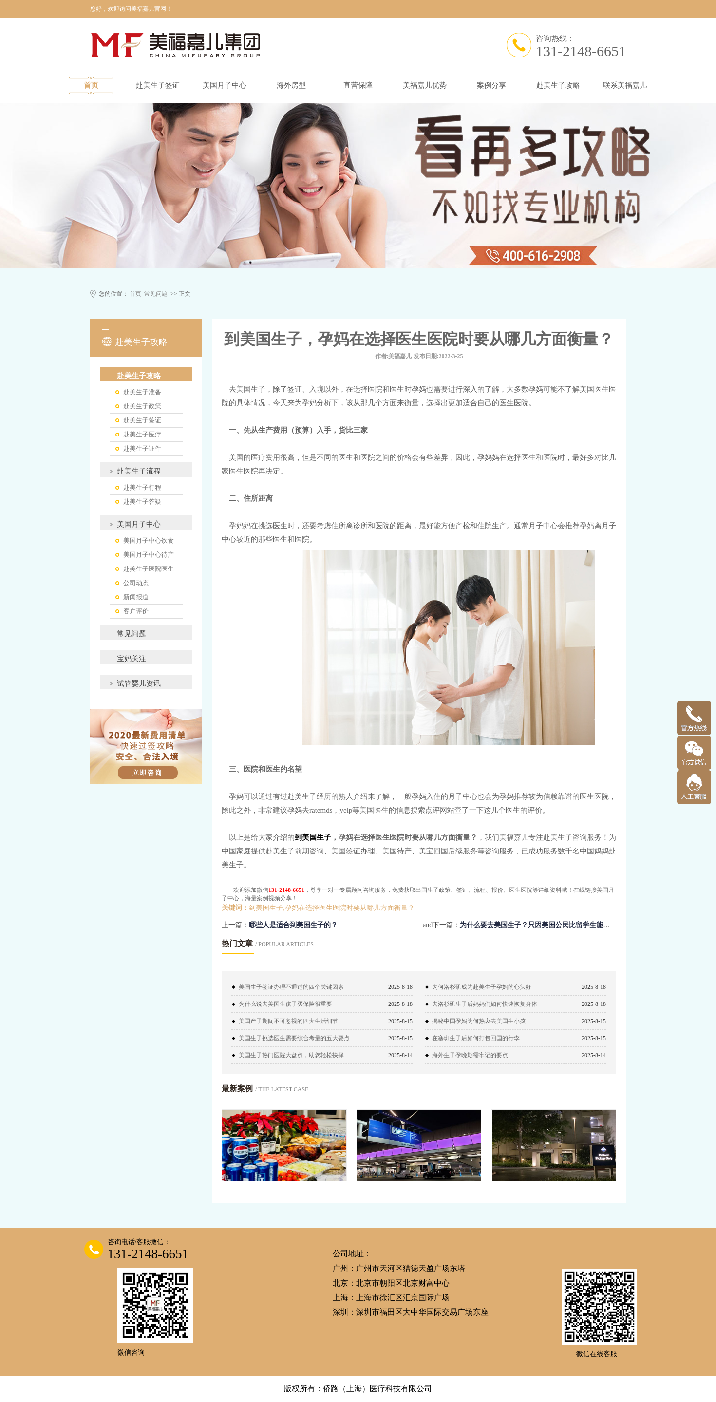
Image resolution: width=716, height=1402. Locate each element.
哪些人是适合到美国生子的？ (293, 924)
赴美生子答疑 (142, 501)
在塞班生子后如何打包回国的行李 (476, 1038)
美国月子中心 (224, 85)
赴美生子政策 (142, 406)
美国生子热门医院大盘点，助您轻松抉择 (291, 1055)
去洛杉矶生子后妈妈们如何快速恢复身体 (484, 1004)
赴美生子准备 (142, 392)
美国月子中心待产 (148, 554)
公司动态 (136, 583)
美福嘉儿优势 (425, 85)
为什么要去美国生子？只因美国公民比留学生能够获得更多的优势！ (562, 924)
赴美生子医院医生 (148, 568)
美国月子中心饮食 (148, 540)
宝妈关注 (131, 659)
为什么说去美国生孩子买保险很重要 (285, 1004)
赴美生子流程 (139, 471)
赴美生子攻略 (558, 85)
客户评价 (136, 611)
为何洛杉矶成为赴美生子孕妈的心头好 (481, 987)
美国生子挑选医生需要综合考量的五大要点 (294, 1038)
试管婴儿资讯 (139, 683)
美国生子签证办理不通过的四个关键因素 (291, 987)
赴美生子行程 (142, 487)
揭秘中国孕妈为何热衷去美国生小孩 (479, 1021)
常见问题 (156, 293)
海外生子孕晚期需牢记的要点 (470, 1055)
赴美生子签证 (158, 85)
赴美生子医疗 (142, 434)
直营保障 (358, 85)
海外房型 (291, 85)
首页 (91, 85)
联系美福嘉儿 (625, 85)
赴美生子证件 (142, 448)
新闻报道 (136, 597)
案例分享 (491, 85)
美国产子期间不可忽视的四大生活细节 (288, 1021)
